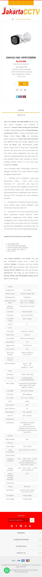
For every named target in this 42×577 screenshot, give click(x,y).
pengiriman (25, 64)
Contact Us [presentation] (21, 115)
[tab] (21, 110)
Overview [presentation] (21, 110)
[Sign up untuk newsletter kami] (18, 520)
